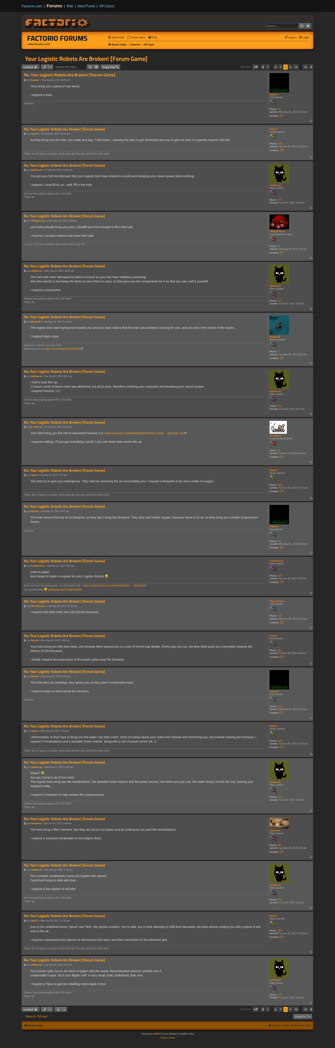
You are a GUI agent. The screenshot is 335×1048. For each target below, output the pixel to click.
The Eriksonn (277, 601)
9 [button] (290, 67)
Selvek (273, 635)
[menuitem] (136, 38)
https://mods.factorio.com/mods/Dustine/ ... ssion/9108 (114, 585)
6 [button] (276, 67)
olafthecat (275, 185)
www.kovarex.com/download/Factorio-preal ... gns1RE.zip (143, 433)
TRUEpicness (277, 231)
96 (279, 450)
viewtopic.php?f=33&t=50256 (65, 589)
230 (279, 615)
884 (279, 845)
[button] (256, 67)
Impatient (275, 830)
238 (279, 650)
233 (279, 109)
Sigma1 (274, 94)
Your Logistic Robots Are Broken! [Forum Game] (86, 58)
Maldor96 (275, 336)
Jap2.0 (273, 129)
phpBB (156, 1034)
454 (279, 575)
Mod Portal (86, 6)
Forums (54, 5)
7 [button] (280, 67)
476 (279, 200)
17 (279, 351)
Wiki (70, 6)
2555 (280, 143)
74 (279, 246)
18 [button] (305, 67)
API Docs (106, 6)
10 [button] (296, 67)
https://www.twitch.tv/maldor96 (62, 348)
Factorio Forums (57, 38)
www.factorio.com (39, 44)
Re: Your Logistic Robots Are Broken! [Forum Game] (69, 74)
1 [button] (268, 67)
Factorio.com (32, 6)
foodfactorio (276, 560)
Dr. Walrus (275, 435)
